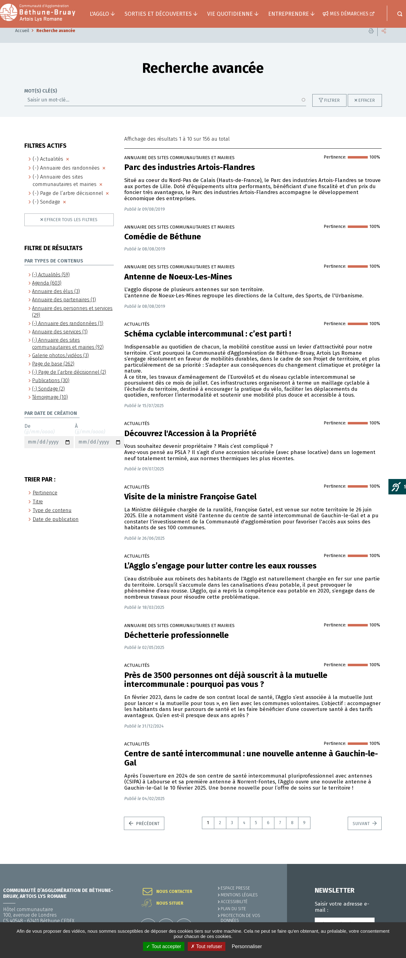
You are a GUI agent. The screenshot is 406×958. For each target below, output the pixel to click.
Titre (38, 511)
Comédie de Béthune (162, 246)
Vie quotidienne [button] (230, 13)
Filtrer (332, 109)
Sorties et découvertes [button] (158, 13)
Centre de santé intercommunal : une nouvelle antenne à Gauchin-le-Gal (251, 767)
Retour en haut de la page (387, 864)
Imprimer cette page (371, 40)
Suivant (362, 833)
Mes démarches (349, 14)
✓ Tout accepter (163, 946)
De (49, 445)
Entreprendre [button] (288, 13)
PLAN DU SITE (233, 908)
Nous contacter (174, 891)
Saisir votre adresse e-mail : (342, 907)
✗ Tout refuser (206, 946)
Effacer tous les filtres (70, 229)
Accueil (22, 40)
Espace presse (235, 888)
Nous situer (169, 903)
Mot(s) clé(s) (40, 100)
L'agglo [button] (99, 13)
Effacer (366, 109)
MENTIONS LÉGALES (239, 895)
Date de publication (56, 528)
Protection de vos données (240, 918)
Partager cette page (384, 40)
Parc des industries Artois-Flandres (189, 176)
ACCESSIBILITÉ (234, 901)
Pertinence (45, 502)
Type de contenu (52, 519)
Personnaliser (247, 946)
